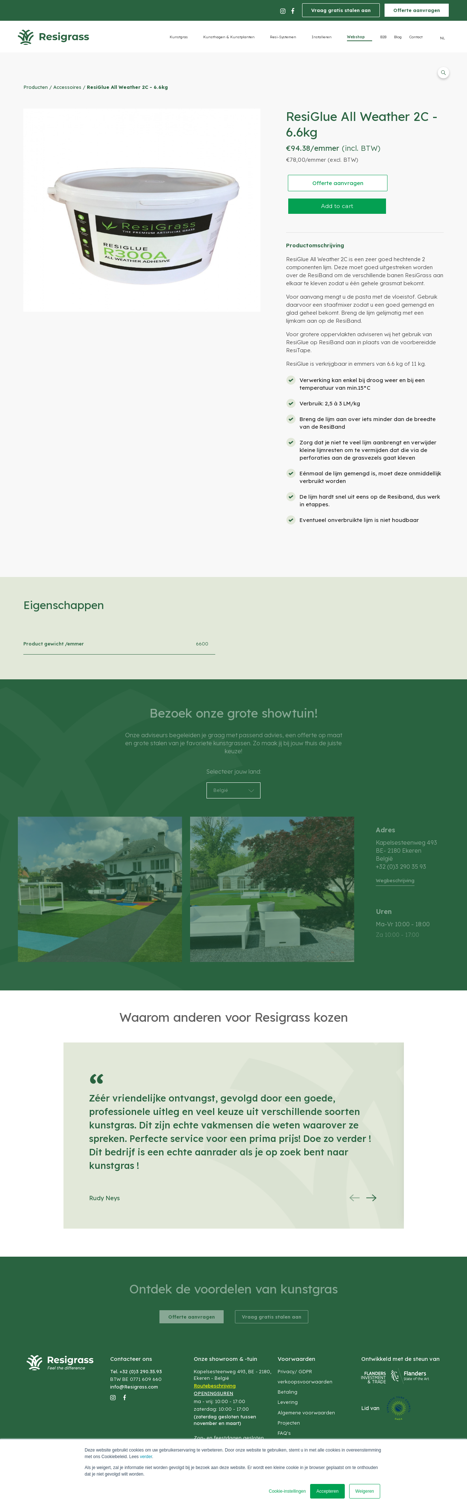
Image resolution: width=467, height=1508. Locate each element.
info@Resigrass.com (134, 1387)
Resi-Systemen (283, 37)
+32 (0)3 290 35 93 (401, 866)
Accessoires (67, 87)
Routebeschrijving (215, 1386)
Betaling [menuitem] (287, 1392)
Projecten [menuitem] (289, 1423)
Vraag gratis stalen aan (341, 10)
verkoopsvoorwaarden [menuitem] (305, 1382)
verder (146, 1456)
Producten (35, 87)
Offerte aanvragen (416, 10)
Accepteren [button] (327, 1491)
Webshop (356, 37)
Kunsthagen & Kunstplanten (229, 37)
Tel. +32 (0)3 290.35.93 (136, 1371)
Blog (398, 37)
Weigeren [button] (364, 1491)
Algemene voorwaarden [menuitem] (306, 1412)
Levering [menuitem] (288, 1402)
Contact (415, 37)
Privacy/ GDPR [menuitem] (295, 1371)
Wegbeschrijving (395, 880)
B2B (383, 37)
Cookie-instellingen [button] (287, 1491)
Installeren (322, 37)
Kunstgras (179, 37)
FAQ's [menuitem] (284, 1433)
